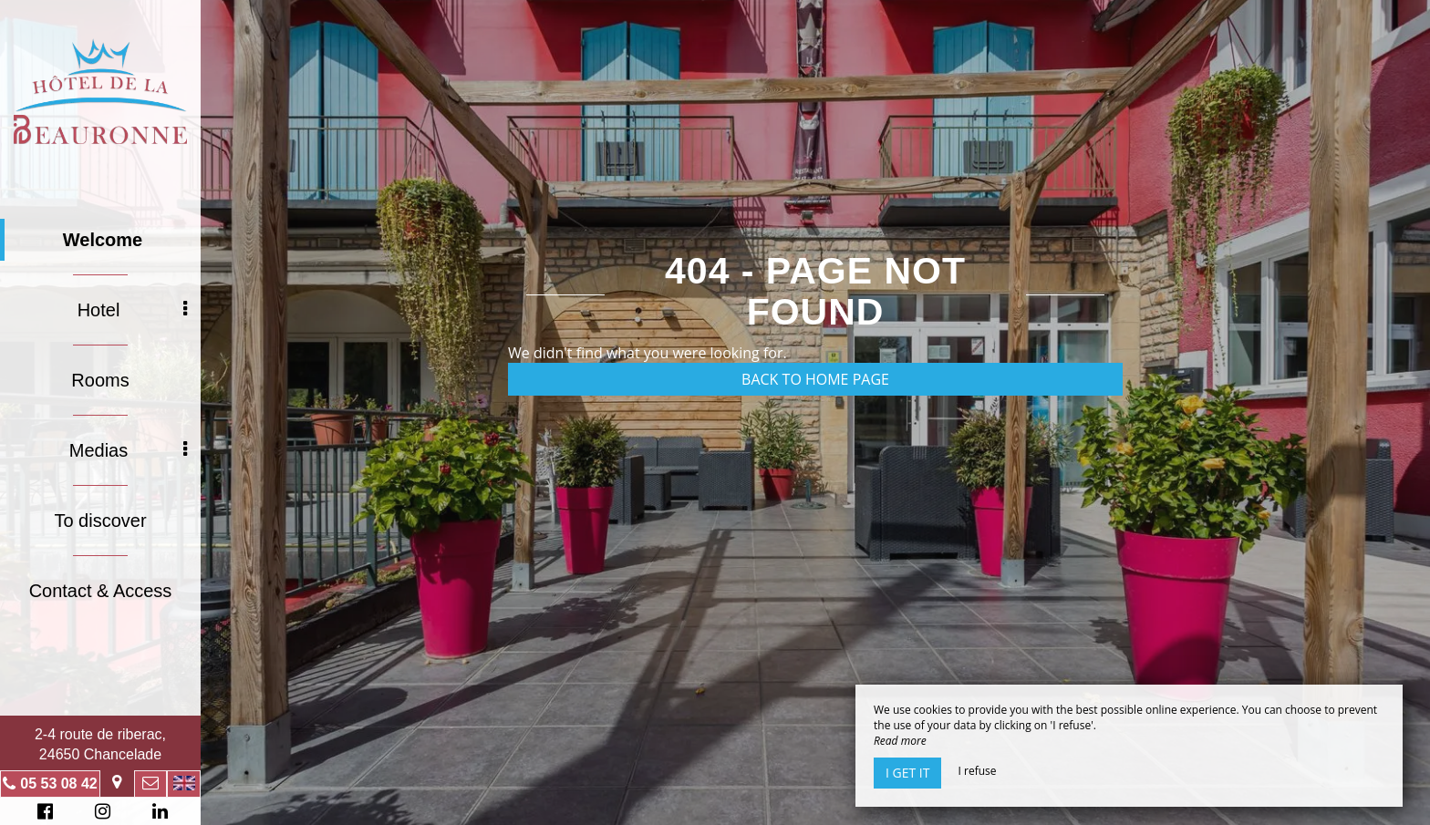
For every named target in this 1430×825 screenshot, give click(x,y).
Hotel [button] (132, 310)
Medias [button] (128, 450)
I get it (907, 772)
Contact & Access (100, 591)
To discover (100, 520)
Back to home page (815, 379)
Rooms (100, 380)
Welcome (102, 240)
